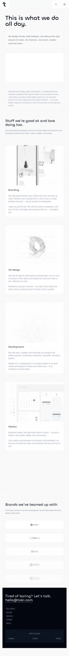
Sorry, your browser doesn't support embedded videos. (34, 71)
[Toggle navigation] (64, 4)
